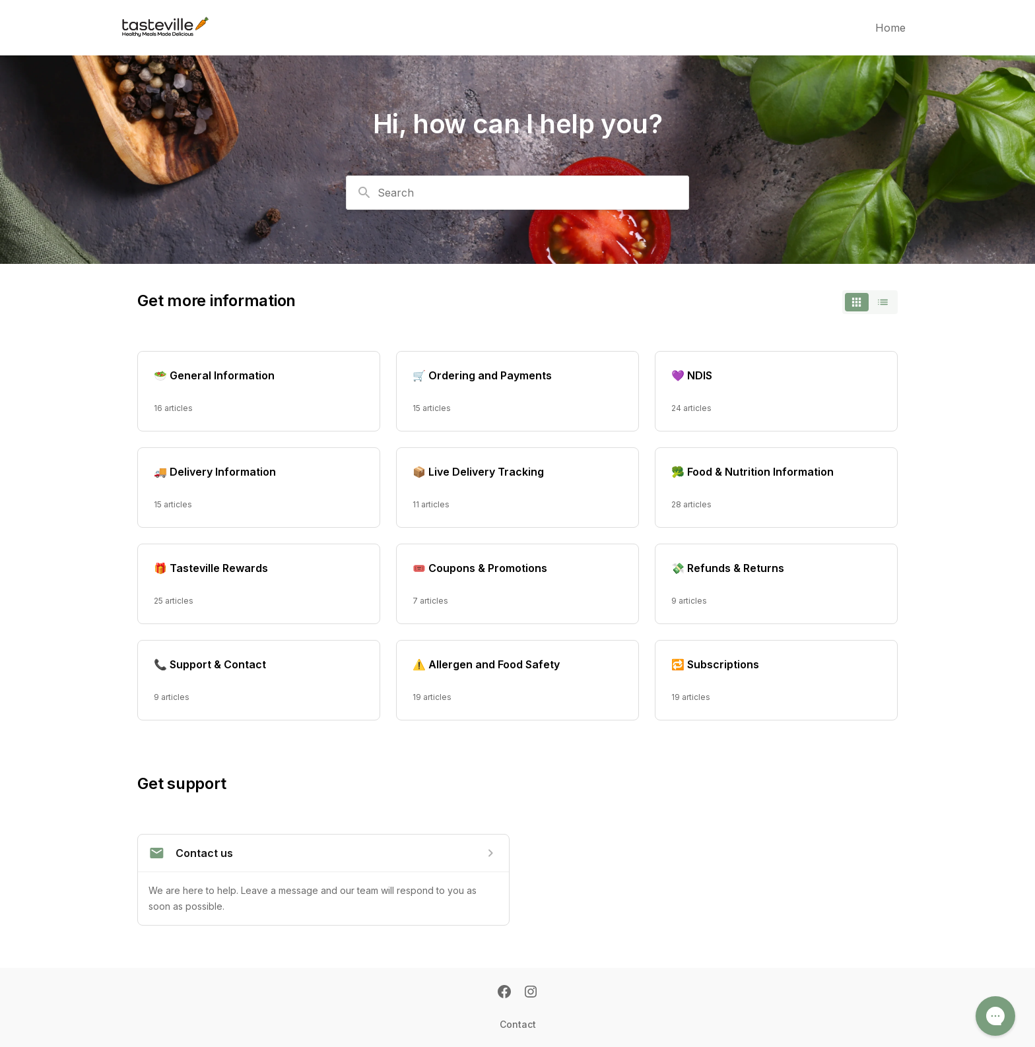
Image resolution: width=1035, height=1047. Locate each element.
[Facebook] (504, 993)
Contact (518, 1024)
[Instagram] (531, 993)
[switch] (870, 302)
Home (890, 27)
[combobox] (517, 192)
